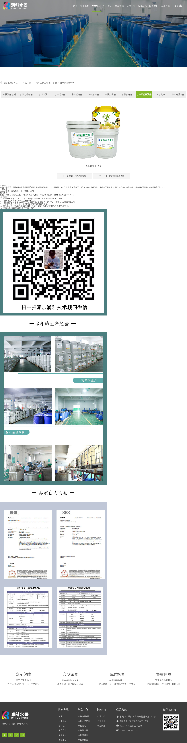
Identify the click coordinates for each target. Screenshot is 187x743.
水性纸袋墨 (110, 94)
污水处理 (161, 94)
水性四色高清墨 (43, 82)
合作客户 (63, 725)
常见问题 (101, 725)
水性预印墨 (127, 94)
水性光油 (43, 94)
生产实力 (107, 5)
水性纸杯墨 (93, 94)
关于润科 (84, 5)
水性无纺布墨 (26, 94)
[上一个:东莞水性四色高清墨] (74, 176)
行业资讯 (101, 721)
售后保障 (163, 674)
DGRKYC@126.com (129, 730)
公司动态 (101, 716)
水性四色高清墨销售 (65, 82)
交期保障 (70, 674)
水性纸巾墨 (59, 94)
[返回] (99, 166)
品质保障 (116, 674)
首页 (75, 5)
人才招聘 (165, 5)
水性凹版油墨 (177, 94)
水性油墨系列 (9, 94)
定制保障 (23, 674)
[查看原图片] (90, 166)
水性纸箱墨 (76, 94)
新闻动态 (142, 5)
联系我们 (153, 5)
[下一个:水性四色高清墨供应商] (112, 176)
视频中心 (130, 5)
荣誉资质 (119, 5)
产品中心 (96, 5)
